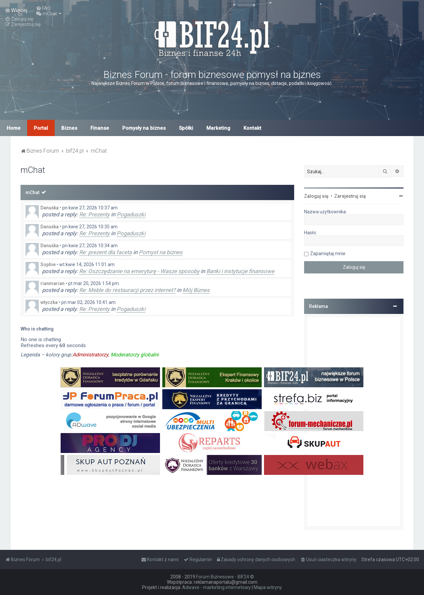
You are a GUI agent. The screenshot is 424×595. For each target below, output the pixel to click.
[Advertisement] (353, 421)
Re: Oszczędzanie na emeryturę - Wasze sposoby (139, 271)
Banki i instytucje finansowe (240, 271)
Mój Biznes (196, 290)
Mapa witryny (268, 587)
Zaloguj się (316, 196)
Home (14, 128)
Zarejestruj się (350, 196)
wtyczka (49, 302)
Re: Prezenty (94, 214)
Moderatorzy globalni (135, 355)
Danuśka (49, 207)
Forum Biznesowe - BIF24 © (225, 576)
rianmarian (52, 283)
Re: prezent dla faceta (105, 252)
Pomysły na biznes (144, 128)
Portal (41, 128)
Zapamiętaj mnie (327, 253)
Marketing (218, 128)
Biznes (69, 128)
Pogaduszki (131, 214)
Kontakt (252, 128)
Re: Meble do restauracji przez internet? (127, 290)
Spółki (186, 128)
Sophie (48, 264)
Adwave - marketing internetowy (216, 587)
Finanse (99, 128)
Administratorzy (90, 355)
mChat (32, 192)
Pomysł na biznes (161, 252)
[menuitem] (43, 8)
